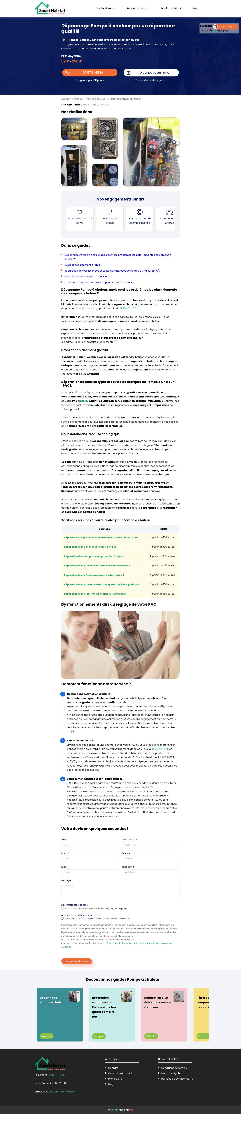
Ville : (64, 856)
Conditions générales (174, 1084)
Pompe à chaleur (96, 98)
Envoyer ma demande (77, 978)
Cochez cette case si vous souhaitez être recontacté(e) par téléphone (94, 925)
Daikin (83, 401)
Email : (64, 883)
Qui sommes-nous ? (120, 1090)
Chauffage (78, 98)
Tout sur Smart (136, 8)
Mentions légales (171, 1090)
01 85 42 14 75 (128, 308)
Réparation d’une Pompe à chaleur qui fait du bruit (97, 585)
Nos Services (103, 8)
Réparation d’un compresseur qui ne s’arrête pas (96, 558)
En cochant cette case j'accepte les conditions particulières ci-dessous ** (95, 935)
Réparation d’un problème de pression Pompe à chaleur (100, 572)
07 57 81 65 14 (93, 72)
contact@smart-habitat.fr (59, 1108)
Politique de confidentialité (177, 1095)
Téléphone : (128, 883)
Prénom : (127, 870)
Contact (113, 1084)
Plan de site (115, 1095)
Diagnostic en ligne (154, 72)
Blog (195, 8)
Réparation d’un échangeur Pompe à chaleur (93, 547)
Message (66, 897)
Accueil (65, 98)
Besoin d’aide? (169, 8)
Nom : (65, 870)
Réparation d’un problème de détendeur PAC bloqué (98, 610)
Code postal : (129, 856)
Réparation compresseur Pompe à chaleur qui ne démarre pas (104, 537)
